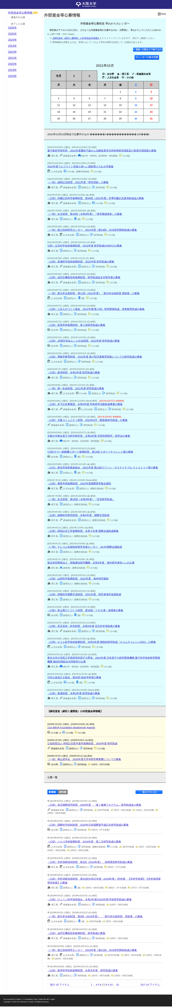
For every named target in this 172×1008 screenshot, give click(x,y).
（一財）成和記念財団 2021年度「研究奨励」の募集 (77, 182)
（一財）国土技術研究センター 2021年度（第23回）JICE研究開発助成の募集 (92, 229)
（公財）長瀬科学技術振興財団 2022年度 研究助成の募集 (80, 261)
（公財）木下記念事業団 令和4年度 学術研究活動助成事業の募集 (85, 404)
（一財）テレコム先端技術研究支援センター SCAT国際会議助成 (84, 546)
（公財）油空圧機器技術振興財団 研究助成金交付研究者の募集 (83, 277)
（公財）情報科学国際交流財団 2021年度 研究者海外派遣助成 (84, 594)
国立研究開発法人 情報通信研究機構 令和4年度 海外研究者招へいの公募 (90, 562)
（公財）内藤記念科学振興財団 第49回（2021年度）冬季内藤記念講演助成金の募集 (95, 198)
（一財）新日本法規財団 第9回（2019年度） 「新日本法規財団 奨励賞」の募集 (95, 916)
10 (111, 984)
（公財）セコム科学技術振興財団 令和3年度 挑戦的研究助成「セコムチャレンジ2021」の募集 (101, 642)
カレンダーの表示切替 (146, 57)
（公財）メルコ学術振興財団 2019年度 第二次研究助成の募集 (84, 841)
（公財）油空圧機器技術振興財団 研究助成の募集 (76, 933)
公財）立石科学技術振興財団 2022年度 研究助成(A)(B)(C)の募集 (84, 245)
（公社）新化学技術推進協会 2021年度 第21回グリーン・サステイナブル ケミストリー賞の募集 (102, 467)
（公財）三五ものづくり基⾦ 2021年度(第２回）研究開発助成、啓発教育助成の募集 (95, 309)
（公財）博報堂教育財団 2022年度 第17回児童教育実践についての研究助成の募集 (94, 356)
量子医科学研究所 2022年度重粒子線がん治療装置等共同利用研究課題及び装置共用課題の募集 (101, 150)
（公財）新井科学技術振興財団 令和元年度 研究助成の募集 (82, 970)
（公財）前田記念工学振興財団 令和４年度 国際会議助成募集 (83, 530)
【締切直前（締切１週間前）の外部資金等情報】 (76, 38)
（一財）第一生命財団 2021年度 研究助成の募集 (75, 388)
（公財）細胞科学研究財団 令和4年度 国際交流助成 (78, 515)
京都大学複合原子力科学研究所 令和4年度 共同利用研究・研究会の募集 (88, 435)
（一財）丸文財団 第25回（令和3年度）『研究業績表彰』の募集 (84, 214)
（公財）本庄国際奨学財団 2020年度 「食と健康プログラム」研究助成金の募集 (94, 804)
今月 (58, 75)
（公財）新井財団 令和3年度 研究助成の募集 (73, 372)
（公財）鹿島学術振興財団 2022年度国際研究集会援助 (79, 483)
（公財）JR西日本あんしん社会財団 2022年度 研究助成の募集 (83, 340)
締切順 (62, 792)
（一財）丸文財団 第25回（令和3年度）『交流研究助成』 (81, 499)
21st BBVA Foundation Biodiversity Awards (71, 727)
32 (117, 984)
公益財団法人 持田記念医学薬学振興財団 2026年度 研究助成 (82, 743)
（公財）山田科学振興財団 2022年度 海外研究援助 (77, 578)
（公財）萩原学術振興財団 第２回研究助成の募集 (76, 325)
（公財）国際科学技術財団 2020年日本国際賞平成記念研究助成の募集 (87, 824)
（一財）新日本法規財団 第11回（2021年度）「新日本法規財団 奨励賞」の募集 (93, 293)
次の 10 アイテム (150, 984)
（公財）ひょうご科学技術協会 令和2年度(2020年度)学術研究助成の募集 (89, 899)
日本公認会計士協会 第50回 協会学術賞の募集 (74, 677)
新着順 (52, 792)
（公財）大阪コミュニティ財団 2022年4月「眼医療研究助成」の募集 (87, 420)
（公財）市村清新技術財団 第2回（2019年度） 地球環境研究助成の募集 (90, 862)
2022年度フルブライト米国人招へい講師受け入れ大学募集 (80, 166)
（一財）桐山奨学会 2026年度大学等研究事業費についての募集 (84, 759)
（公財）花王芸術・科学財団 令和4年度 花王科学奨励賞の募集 (83, 626)
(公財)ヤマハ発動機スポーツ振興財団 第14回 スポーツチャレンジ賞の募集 (90, 451)
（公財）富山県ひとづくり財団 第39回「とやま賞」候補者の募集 (85, 610)
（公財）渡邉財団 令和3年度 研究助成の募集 (73, 693)
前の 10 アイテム (59, 984)
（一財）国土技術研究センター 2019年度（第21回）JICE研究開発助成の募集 (92, 950)
